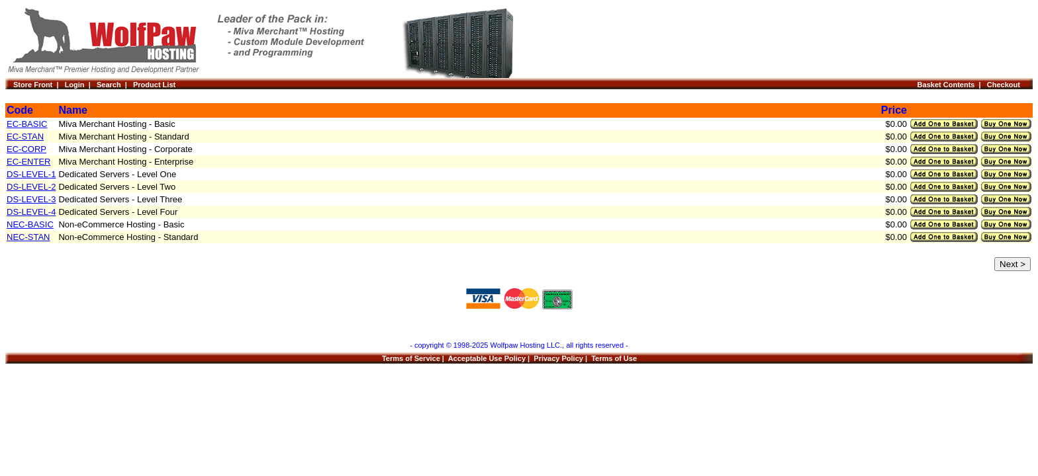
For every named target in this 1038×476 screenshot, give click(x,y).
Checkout (1005, 85)
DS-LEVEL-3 (31, 199)
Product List (154, 85)
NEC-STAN (28, 237)
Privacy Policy (558, 358)
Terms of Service (411, 358)
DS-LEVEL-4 (31, 212)
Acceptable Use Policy (487, 358)
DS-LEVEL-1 (31, 174)
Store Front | (39, 85)
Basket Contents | (952, 85)
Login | (81, 85)
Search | (115, 85)
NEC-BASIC (30, 224)
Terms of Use (614, 358)
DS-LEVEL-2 (31, 187)
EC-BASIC (27, 124)
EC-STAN (25, 136)
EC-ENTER (28, 162)
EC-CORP (26, 149)
